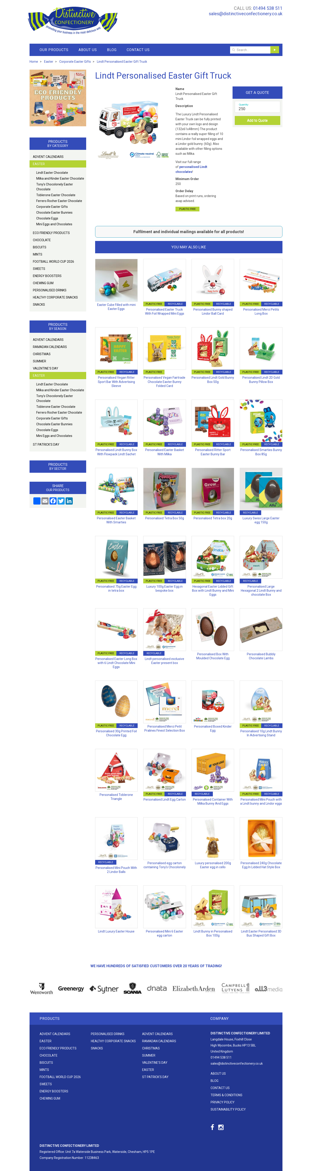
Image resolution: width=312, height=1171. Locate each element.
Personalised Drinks (49, 290)
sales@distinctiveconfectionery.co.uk (245, 13)
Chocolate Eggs (47, 218)
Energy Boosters (47, 276)
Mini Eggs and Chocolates (54, 224)
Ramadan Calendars (50, 347)
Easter (39, 164)
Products (50, 1018)
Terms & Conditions (226, 1095)
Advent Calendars (48, 157)
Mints (37, 254)
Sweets (39, 269)
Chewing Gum (43, 283)
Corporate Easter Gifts (52, 206)
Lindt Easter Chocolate (52, 172)
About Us (88, 50)
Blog (112, 50)
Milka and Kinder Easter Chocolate (60, 178)
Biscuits (39, 247)
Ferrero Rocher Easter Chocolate (59, 201)
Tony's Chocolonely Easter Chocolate (54, 187)
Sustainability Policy (228, 1109)
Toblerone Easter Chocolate (55, 195)
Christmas (42, 354)
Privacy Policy (223, 1102)
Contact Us (138, 50)
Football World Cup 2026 (53, 261)
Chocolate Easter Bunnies (54, 212)
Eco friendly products (51, 233)
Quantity (243, 104)
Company (219, 1018)
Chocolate (42, 240)
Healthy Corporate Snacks (55, 297)
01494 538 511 (267, 8)
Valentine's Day (45, 368)
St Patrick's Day (46, 444)
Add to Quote (257, 120)
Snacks (39, 304)
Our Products (54, 50)
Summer (39, 361)
